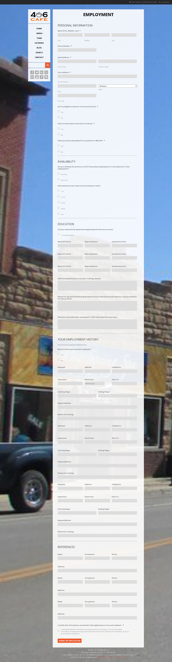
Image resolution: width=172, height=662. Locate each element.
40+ (62, 214)
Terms (105, 657)
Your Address (64, 72)
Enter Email (62, 67)
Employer (61, 367)
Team (39, 38)
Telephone (116, 367)
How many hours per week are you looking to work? (79, 186)
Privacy (100, 657)
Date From (89, 380)
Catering (39, 43)
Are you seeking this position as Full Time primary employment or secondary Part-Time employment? (93, 168)
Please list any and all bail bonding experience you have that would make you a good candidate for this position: (97, 298)
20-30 (63, 203)
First (59, 40)
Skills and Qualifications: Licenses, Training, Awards (79, 279)
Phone (114, 554)
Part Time (64, 180)
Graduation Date (119, 242)
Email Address (64, 57)
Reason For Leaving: (66, 414)
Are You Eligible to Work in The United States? (78, 107)
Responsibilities (64, 403)
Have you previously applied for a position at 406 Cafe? (81, 141)
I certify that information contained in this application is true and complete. (91, 625)
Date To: (115, 380)
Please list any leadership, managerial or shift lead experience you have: (87, 317)
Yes (62, 112)
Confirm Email (103, 67)
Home (39, 28)
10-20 (63, 197)
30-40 (63, 209)
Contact (39, 57)
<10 (62, 191)
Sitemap (110, 657)
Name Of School (64, 242)
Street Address (63, 82)
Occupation (90, 554)
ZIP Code (61, 101)
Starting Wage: (64, 392)
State (100, 89)
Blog (39, 48)
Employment (117, 657)
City (59, 91)
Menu (39, 33)
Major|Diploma (91, 242)
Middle (87, 40)
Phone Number (65, 46)
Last (113, 40)
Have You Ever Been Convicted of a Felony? (76, 124)
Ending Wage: (104, 392)
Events (39, 52)
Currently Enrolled (67, 235)
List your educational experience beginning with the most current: (85, 229)
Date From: (89, 438)
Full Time (64, 174)
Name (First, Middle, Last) (69, 31)
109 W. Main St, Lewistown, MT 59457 (144, 2)
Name (60, 554)
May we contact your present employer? (74, 349)
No (62, 118)
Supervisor (62, 380)
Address (88, 367)
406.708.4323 (165, 2)
